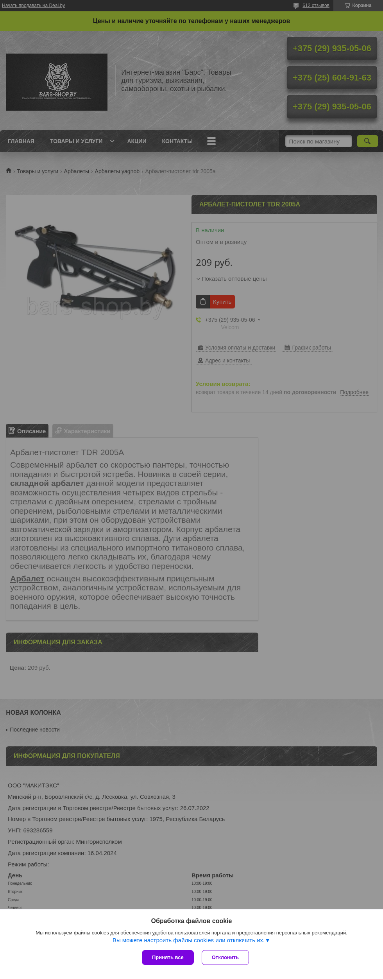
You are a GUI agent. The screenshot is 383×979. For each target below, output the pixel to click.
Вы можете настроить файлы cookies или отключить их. (189, 940)
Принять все (168, 957)
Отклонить (225, 957)
